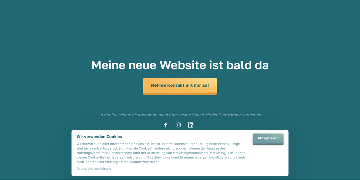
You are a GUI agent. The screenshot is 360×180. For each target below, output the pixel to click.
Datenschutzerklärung (93, 168)
